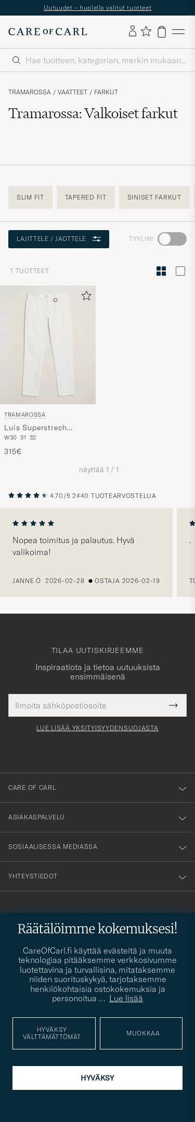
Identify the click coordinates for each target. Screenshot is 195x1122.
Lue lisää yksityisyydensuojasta (97, 728)
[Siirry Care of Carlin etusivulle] (47, 31)
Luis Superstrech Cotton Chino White (41, 428)
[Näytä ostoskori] (161, 32)
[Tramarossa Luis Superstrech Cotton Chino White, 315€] (48, 371)
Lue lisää (126, 998)
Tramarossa (29, 92)
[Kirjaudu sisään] (132, 31)
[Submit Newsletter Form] (173, 705)
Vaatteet (72, 92)
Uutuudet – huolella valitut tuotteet (98, 7)
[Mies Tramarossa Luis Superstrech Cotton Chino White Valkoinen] (48, 345)
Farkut (106, 92)
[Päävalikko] (178, 32)
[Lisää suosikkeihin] (84, 298)
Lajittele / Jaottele (59, 239)
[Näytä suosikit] (145, 32)
